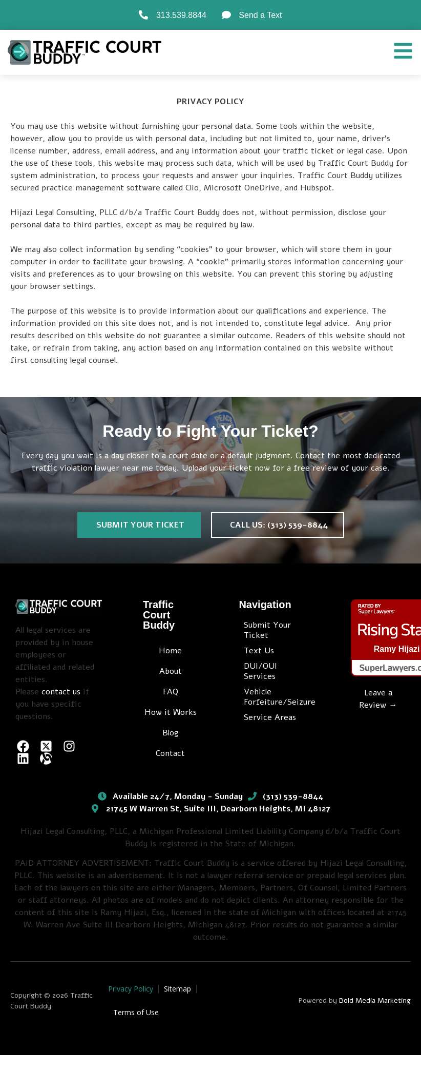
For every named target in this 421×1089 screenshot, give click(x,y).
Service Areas (270, 717)
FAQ (170, 691)
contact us (60, 691)
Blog (170, 732)
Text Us (259, 651)
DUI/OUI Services (260, 671)
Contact (170, 753)
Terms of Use (136, 1012)
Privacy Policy (130, 989)
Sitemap (177, 989)
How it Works (170, 712)
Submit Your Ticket (267, 630)
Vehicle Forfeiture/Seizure (276, 697)
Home (170, 650)
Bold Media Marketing (375, 1000)
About (170, 671)
